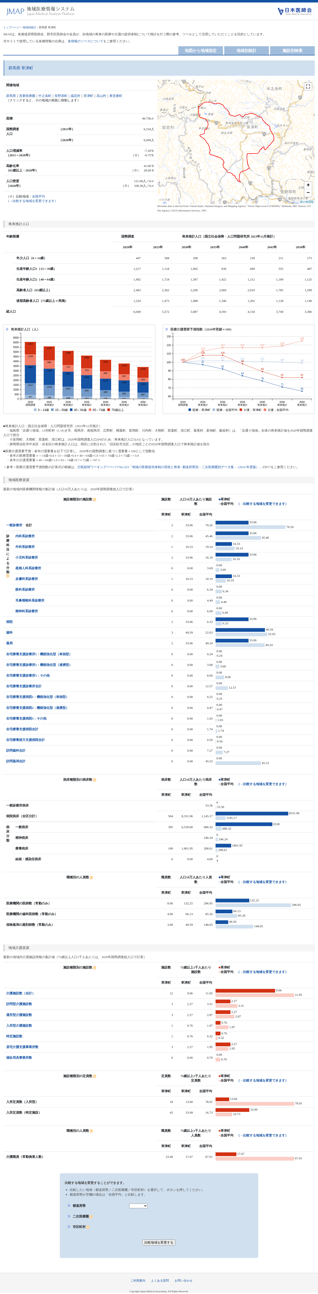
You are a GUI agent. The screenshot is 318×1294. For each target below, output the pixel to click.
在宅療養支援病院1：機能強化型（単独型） (37, 697)
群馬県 (11, 96)
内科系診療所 (25, 536)
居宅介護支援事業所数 (22, 1047)
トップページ (11, 27)
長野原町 (61, 96)
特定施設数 (14, 1036)
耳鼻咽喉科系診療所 (29, 600)
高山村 (101, 96)
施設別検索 (292, 50)
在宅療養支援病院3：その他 (26, 718)
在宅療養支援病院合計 (22, 729)
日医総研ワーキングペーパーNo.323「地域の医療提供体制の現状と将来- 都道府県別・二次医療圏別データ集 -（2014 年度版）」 (169, 467)
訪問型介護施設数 (19, 1004)
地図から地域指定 (201, 50)
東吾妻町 (115, 96)
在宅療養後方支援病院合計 (25, 740)
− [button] (308, 193)
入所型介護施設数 (19, 1025)
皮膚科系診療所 (26, 579)
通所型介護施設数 (19, 1015)
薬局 (9, 643)
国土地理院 (307, 201)
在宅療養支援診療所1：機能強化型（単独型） (39, 654)
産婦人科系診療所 (28, 568)
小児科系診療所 (26, 557)
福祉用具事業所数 (19, 1057)
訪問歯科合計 (16, 750)
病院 (9, 622)
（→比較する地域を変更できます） (262, 504)
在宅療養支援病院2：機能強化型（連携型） (37, 708)
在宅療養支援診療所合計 (24, 686)
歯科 (9, 632)
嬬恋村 (75, 96)
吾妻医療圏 (27, 96)
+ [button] (308, 185)
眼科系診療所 (25, 589)
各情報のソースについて (85, 41)
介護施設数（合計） (20, 993)
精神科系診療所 (26, 611)
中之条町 (44, 96)
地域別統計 (29, 27)
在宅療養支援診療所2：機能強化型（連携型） (39, 665)
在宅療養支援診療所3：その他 (28, 675)
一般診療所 (14, 525)
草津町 (88, 96)
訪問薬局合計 (16, 761)
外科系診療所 (25, 547)
